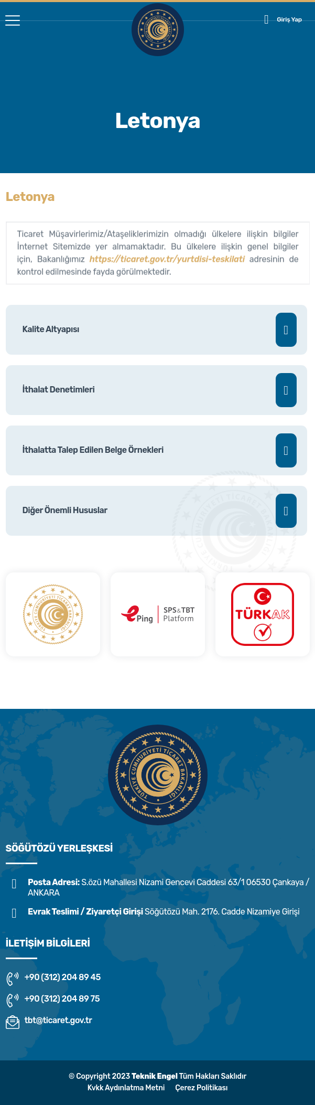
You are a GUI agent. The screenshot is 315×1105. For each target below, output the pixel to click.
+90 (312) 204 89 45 (53, 979)
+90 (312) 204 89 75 (53, 1000)
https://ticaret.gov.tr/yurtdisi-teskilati (167, 264)
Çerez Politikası (201, 1087)
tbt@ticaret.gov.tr (49, 1022)
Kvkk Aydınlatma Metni (126, 1087)
